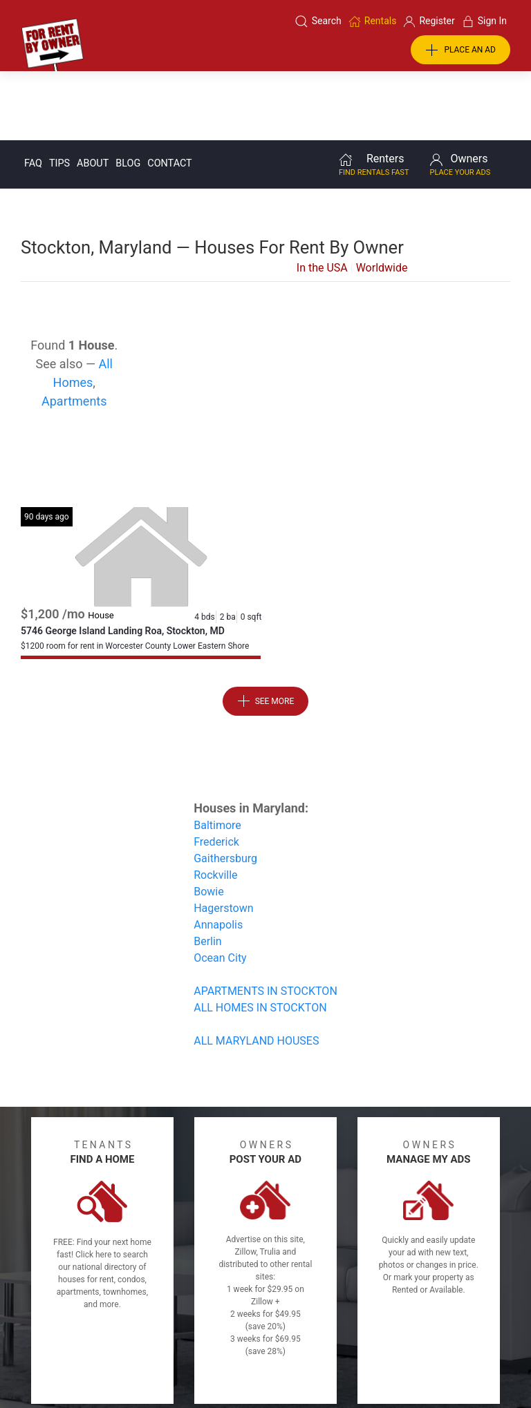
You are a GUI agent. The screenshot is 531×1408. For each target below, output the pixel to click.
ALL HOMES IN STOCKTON (260, 937)
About (93, 93)
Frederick (216, 772)
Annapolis (218, 855)
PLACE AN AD (460, 50)
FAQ (33, 93)
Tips (59, 93)
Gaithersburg (225, 788)
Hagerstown (223, 838)
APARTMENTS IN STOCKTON (265, 921)
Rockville (215, 805)
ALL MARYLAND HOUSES (256, 971)
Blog (127, 93)
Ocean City (220, 888)
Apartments (74, 331)
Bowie (209, 821)
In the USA (322, 197)
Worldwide (382, 197)
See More (266, 631)
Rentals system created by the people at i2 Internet (401, 1361)
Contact (169, 93)
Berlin (208, 871)
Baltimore (217, 755)
